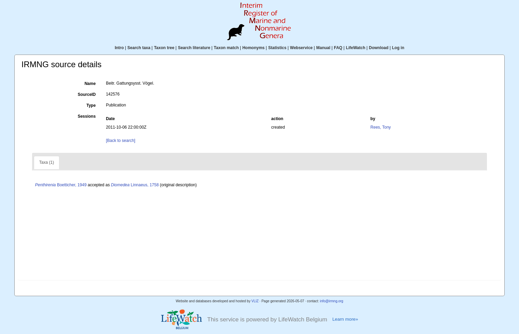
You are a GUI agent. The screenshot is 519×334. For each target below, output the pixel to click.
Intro (119, 47)
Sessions (87, 116)
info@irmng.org (331, 301)
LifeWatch (355, 47)
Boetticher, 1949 (61, 185)
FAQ (338, 47)
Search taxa (138, 47)
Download (378, 47)
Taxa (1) (46, 162)
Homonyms (253, 47)
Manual (323, 47)
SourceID (87, 94)
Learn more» (345, 319)
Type (91, 105)
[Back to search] (120, 140)
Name (90, 83)
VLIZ (255, 301)
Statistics (277, 47)
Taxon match (226, 47)
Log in (398, 47)
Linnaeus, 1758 (135, 185)
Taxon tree (164, 47)
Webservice (301, 47)
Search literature (194, 47)
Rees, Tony (381, 127)
